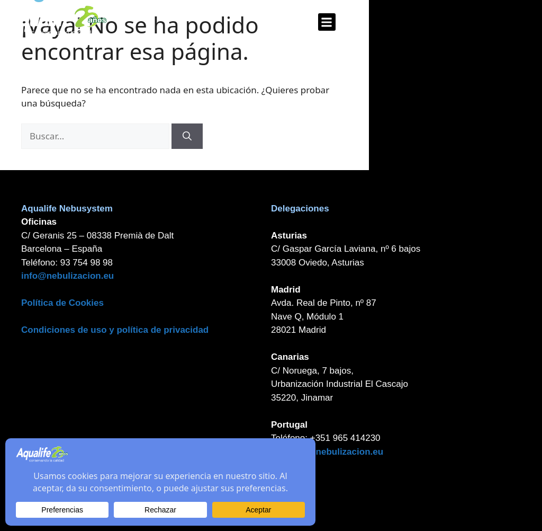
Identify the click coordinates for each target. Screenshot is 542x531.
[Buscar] (187, 136)
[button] (327, 22)
